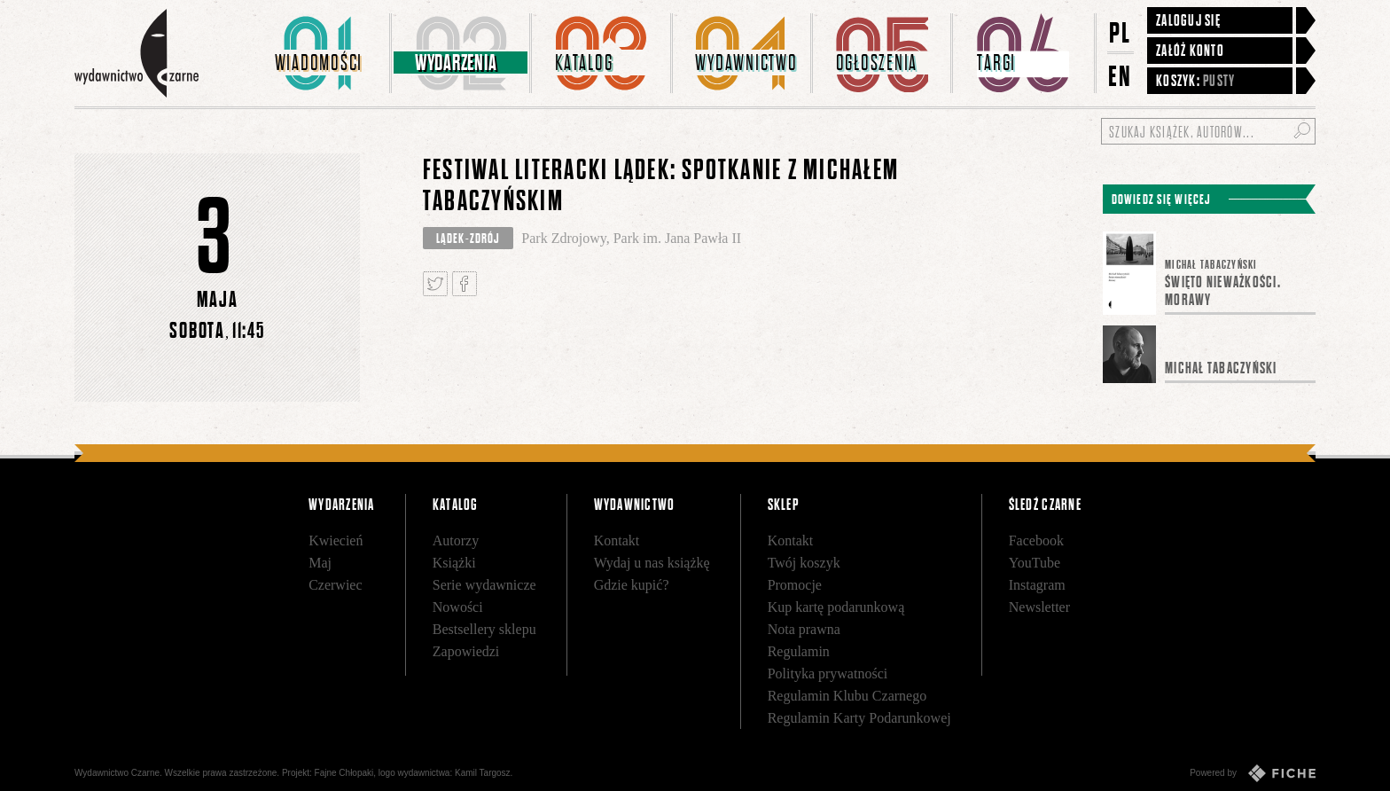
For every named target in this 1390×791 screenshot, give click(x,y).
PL (1120, 32)
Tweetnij (435, 283)
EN (1120, 75)
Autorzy (456, 540)
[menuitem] (322, 53)
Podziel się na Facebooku (464, 283)
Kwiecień (335, 540)
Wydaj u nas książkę (652, 562)
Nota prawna (804, 629)
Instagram (1037, 584)
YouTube (1034, 562)
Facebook (1036, 540)
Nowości (458, 607)
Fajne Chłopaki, (345, 773)
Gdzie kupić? (631, 584)
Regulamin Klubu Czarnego (847, 695)
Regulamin (799, 651)
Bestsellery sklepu (484, 629)
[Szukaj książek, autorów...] (1208, 131)
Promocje (795, 584)
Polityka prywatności (828, 673)
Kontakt (617, 540)
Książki (454, 562)
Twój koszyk (804, 562)
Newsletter (1039, 607)
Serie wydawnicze (484, 584)
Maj (320, 562)
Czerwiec (335, 584)
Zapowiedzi (466, 651)
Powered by (1253, 773)
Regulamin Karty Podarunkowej (859, 717)
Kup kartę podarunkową (836, 607)
